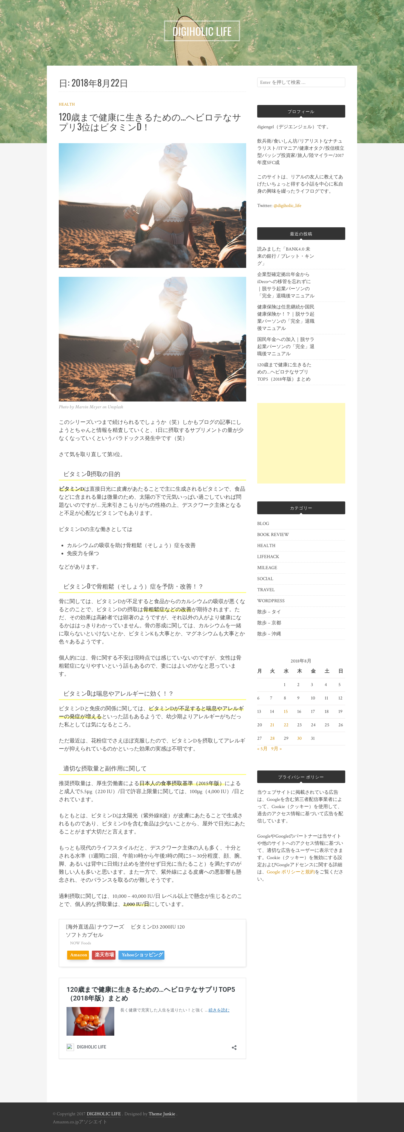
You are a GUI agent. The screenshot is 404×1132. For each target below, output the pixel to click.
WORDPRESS (271, 601)
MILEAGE (267, 568)
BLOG (263, 524)
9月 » (276, 749)
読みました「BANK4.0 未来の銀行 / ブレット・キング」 (285, 256)
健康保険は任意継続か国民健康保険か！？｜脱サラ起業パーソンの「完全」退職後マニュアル (285, 318)
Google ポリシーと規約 (291, 872)
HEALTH (67, 104)
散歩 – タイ (269, 612)
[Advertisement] (301, 443)
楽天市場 (112, 955)
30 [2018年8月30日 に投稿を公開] (299, 738)
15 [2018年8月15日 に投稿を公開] (286, 711)
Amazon (81, 955)
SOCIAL (265, 579)
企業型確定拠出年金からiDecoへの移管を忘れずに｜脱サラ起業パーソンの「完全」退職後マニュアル (285, 285)
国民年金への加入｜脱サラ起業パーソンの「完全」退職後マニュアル (285, 346)
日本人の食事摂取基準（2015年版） (182, 783)
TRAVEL (266, 590)
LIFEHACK (268, 557)
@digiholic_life (287, 206)
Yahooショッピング (156, 955)
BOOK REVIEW (273, 535)
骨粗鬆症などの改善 (167, 609)
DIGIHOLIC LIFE (104, 1114)
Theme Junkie (162, 1114)
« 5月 (262, 749)
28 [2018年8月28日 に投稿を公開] (272, 738)
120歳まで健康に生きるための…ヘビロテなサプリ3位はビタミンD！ (150, 121)
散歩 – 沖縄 (269, 634)
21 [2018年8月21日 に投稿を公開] (272, 725)
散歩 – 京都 (269, 623)
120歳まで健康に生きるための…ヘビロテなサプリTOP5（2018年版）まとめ (284, 372)
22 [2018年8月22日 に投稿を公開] (286, 725)
